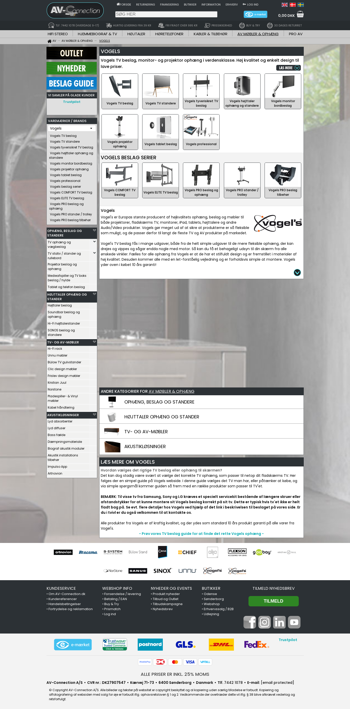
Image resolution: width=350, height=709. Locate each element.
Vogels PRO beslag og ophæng (66, 205)
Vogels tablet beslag (66, 174)
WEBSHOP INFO (117, 588)
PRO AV (296, 33)
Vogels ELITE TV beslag (67, 197)
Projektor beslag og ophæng (62, 265)
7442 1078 (233, 682)
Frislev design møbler (64, 374)
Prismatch (112, 609)
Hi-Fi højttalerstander (64, 322)
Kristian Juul (57, 381)
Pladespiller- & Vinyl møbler (63, 397)
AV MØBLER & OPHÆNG (258, 33)
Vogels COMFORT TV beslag (71, 191)
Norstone (54, 388)
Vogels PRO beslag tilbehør (70, 219)
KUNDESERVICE (61, 588)
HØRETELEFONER (169, 33)
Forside (125, 5)
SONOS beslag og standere (61, 331)
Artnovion (55, 472)
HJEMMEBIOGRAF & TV (97, 33)
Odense (210, 594)
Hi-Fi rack (55, 347)
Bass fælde (56, 433)
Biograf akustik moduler (66, 447)
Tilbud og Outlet (165, 599)
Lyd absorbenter (60, 420)
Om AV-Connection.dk (66, 594)
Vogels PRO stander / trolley (71, 213)
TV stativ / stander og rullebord (64, 254)
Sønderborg (214, 599)
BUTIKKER (211, 588)
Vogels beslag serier (65, 185)
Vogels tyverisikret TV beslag (71, 146)
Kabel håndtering (61, 406)
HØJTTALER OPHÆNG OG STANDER (67, 295)
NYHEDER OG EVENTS (171, 588)
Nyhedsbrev (163, 609)
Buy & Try (111, 604)
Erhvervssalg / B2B (219, 609)
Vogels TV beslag (63, 134)
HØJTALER (136, 33)
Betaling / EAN (115, 599)
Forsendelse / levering (122, 594)
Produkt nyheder (166, 594)
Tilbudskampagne (168, 604)
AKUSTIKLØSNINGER (63, 414)
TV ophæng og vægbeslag (59, 243)
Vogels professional (65, 179)
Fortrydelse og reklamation (70, 609)
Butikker (190, 5)
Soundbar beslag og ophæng (64, 313)
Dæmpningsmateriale (65, 440)
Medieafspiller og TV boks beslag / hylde (67, 276)
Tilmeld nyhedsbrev (274, 588)
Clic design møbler (62, 368)
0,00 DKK (286, 15)
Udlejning (211, 614)
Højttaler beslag (60, 304)
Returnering (145, 5)
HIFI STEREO (58, 33)
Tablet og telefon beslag (66, 286)
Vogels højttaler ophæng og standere (71, 154)
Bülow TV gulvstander (64, 361)
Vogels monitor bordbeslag (71, 162)
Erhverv (232, 5)
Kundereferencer (62, 599)
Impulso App (57, 465)
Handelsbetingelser (64, 604)
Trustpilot (71, 101)
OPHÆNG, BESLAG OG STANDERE (64, 231)
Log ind (252, 5)
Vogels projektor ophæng (69, 168)
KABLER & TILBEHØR (210, 33)
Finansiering (169, 5)
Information (211, 5)
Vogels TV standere (65, 140)
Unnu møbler (57, 354)
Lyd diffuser (56, 427)
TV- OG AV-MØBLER (63, 341)
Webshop (212, 604)
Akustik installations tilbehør (63, 456)
